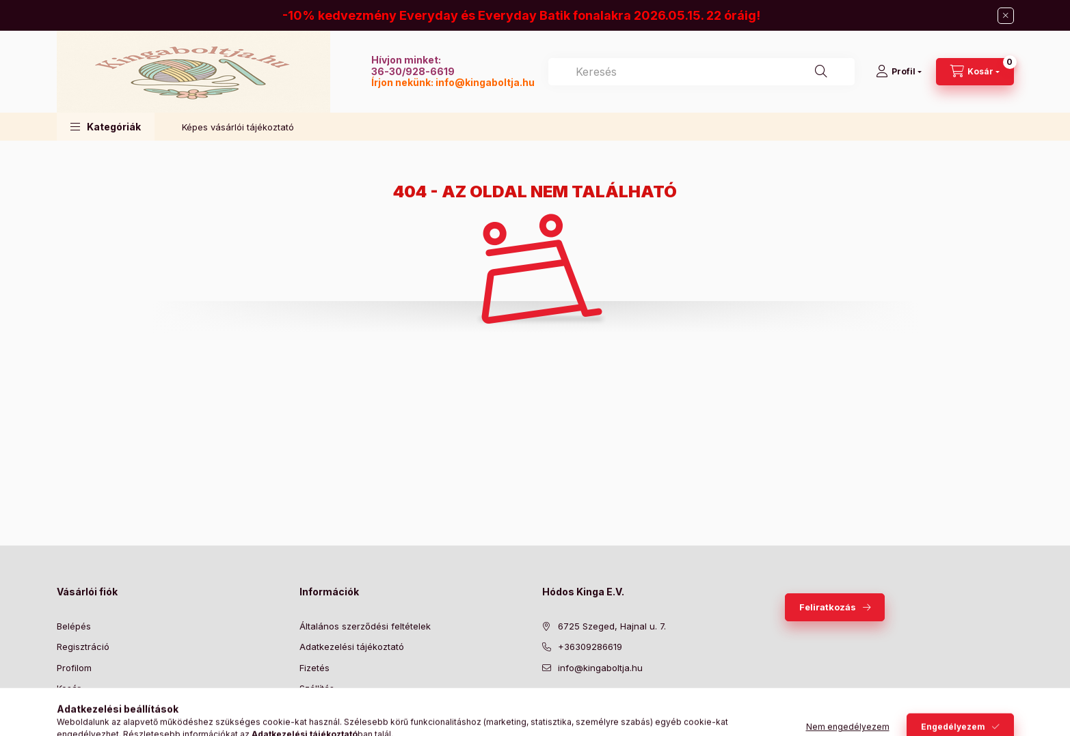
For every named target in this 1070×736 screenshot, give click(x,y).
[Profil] (898, 71)
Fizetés (314, 667)
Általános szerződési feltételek (365, 626)
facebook (546, 702)
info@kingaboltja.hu (485, 82)
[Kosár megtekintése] (975, 71)
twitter (573, 702)
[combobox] (701, 71)
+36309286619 (590, 646)
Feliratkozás (827, 606)
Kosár (69, 688)
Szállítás (316, 688)
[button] (106, 127)
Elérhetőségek (329, 709)
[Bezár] (1006, 16)
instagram (628, 702)
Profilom (74, 667)
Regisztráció (83, 646)
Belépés (74, 626)
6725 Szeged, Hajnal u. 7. (612, 626)
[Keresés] (821, 72)
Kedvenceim (83, 709)
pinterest (601, 702)
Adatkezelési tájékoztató (351, 646)
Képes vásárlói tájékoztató (238, 127)
